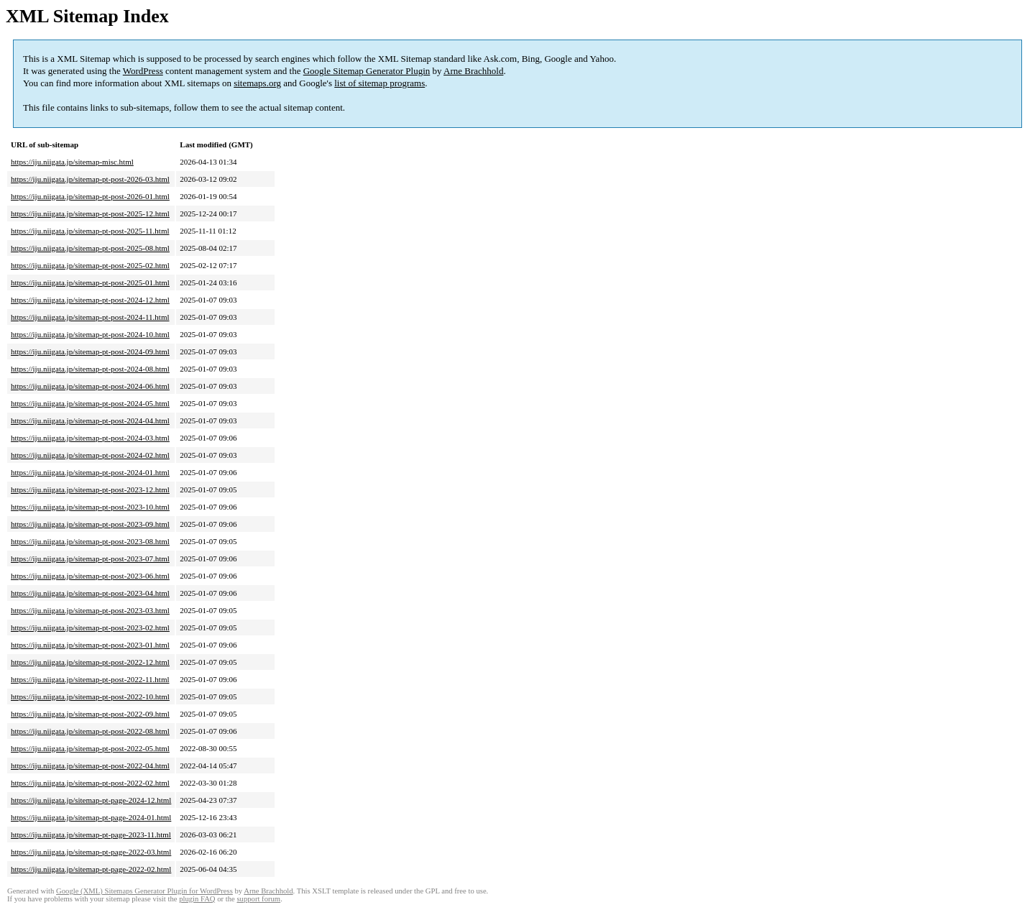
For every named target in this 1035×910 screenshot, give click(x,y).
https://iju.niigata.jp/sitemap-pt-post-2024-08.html (90, 368)
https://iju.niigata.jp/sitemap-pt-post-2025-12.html (90, 213)
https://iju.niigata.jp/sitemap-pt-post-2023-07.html (90, 558)
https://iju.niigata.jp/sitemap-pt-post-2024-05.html (90, 403)
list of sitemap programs (379, 83)
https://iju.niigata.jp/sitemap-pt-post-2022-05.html (90, 748)
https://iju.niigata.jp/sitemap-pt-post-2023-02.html (90, 627)
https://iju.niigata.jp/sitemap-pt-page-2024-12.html (91, 800)
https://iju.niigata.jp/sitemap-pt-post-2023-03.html (90, 610)
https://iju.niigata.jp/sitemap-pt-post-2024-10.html (90, 334)
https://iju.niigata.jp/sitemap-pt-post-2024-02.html (90, 455)
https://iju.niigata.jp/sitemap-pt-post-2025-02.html (90, 265)
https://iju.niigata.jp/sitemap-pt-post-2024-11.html (90, 317)
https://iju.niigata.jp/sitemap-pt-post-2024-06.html (90, 386)
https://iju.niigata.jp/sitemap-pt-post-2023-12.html (90, 489)
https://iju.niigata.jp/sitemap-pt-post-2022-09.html (90, 713)
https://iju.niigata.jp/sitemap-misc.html (72, 161)
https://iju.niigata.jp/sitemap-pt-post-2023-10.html (90, 506)
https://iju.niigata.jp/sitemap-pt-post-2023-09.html (90, 524)
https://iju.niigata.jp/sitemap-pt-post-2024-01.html (90, 472)
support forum (258, 899)
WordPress (143, 70)
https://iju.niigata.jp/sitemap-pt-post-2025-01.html (90, 282)
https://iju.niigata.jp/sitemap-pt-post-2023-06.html (90, 575)
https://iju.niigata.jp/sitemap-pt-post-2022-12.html (90, 662)
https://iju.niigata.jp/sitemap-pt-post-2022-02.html (90, 782)
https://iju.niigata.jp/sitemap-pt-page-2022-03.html (91, 851)
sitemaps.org (257, 83)
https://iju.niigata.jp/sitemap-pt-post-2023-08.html (90, 541)
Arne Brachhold (473, 70)
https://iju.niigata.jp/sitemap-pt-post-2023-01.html (90, 644)
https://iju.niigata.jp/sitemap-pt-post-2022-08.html (90, 731)
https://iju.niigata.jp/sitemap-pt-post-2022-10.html (90, 696)
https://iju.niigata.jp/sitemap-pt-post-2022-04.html (90, 765)
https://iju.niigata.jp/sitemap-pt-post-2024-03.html (90, 437)
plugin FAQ (197, 899)
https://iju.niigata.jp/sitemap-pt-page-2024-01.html (91, 817)
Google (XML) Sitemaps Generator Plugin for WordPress (144, 891)
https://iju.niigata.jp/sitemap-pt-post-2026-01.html (90, 196)
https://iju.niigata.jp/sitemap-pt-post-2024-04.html (90, 420)
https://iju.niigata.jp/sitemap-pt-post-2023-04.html (90, 593)
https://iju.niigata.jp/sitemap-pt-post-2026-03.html (90, 179)
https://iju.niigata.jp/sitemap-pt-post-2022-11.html (90, 679)
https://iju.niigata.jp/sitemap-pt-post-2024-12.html (90, 299)
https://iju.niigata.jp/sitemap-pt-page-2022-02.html (91, 869)
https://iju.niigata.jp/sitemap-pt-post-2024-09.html (90, 351)
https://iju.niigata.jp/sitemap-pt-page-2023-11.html (91, 834)
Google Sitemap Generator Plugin (367, 70)
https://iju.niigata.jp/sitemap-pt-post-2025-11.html (90, 230)
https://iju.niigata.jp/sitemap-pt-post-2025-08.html (90, 248)
